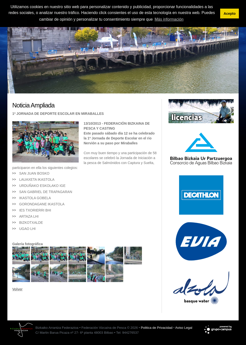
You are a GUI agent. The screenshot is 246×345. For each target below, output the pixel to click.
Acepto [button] (230, 13)
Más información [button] (168, 19)
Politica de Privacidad (156, 328)
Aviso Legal (183, 328)
